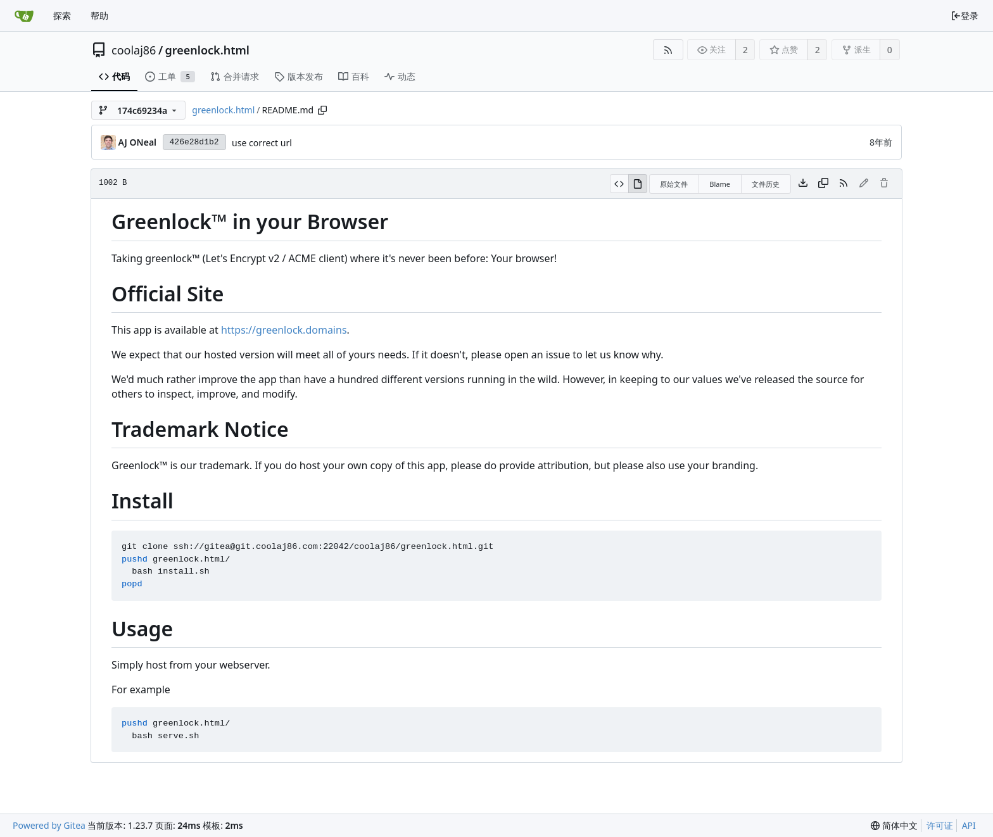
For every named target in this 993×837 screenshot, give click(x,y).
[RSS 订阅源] (668, 49)
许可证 (940, 825)
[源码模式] (619, 183)
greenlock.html (207, 50)
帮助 (99, 15)
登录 (964, 15)
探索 (62, 15)
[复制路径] (322, 110)
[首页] (24, 15)
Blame (719, 184)
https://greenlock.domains (284, 330)
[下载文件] (803, 183)
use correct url (262, 143)
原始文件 (674, 184)
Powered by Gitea (49, 825)
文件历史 (766, 184)
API (969, 825)
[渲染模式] (637, 183)
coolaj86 (133, 50)
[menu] (894, 825)
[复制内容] (823, 183)
